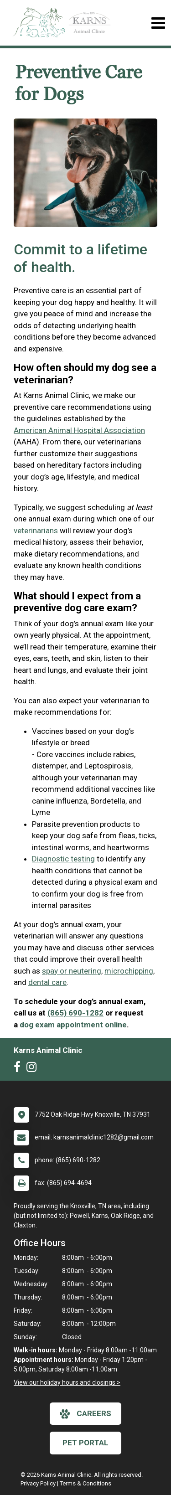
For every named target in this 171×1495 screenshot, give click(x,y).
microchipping (128, 970)
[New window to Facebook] (19, 1068)
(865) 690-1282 (75, 1012)
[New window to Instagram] (33, 1068)
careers (85, 1414)
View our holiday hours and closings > (67, 1382)
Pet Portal (85, 1442)
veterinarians (36, 530)
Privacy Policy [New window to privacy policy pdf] (38, 1483)
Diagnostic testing (63, 858)
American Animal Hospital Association (79, 430)
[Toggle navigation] (158, 23)
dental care (47, 982)
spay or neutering (71, 970)
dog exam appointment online (73, 1024)
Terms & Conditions (85, 1483)
